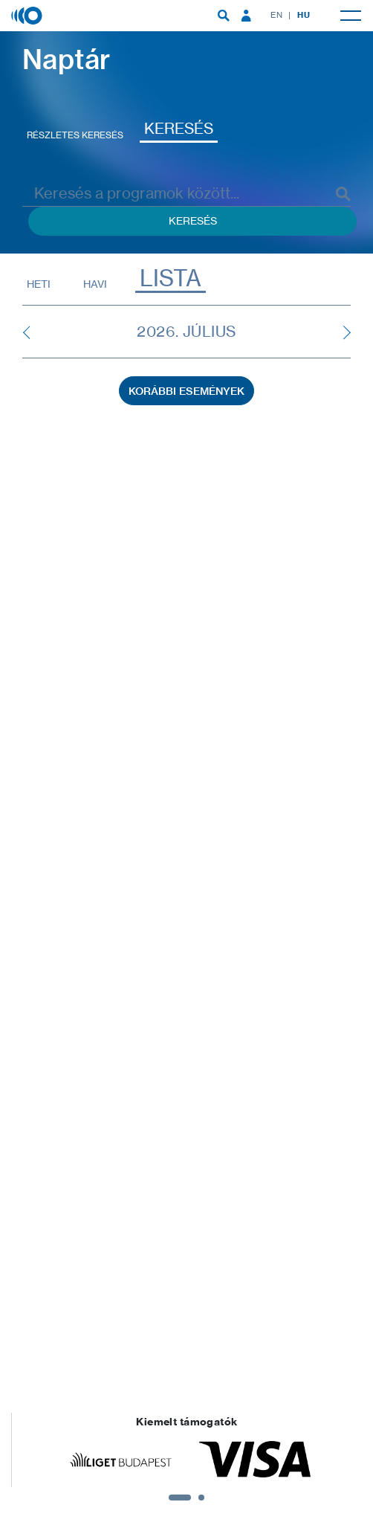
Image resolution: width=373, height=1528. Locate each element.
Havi (95, 283)
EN (276, 15)
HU (303, 15)
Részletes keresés (75, 135)
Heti (39, 283)
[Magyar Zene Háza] (28, 15)
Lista (170, 278)
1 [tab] (180, 1497)
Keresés (178, 128)
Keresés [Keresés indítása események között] (193, 220)
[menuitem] (224, 15)
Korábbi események (186, 391)
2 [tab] (201, 1497)
